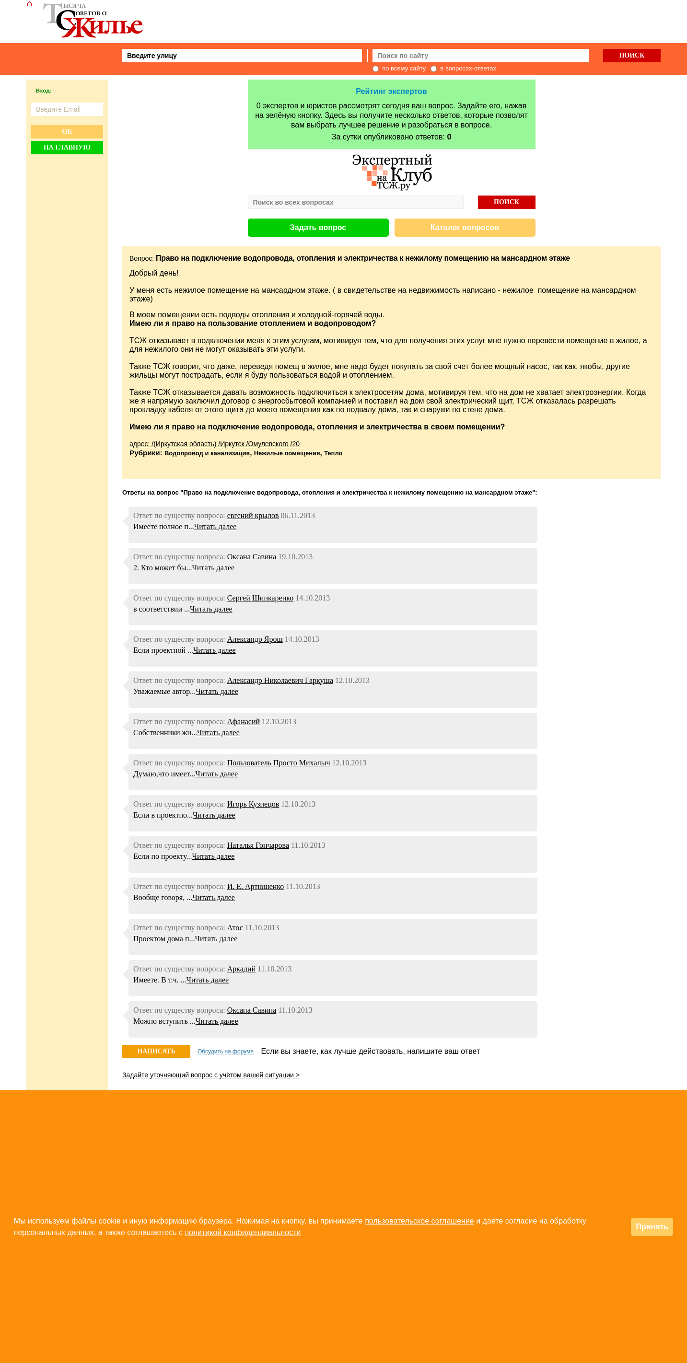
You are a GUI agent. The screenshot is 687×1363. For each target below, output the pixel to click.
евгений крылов (253, 515)
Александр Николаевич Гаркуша (280, 680)
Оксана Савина (252, 557)
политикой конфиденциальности (243, 1232)
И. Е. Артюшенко (255, 886)
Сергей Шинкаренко (260, 598)
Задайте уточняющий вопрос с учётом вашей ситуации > (211, 1075)
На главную (67, 147)
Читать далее (215, 526)
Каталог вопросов (465, 227)
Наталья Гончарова (258, 845)
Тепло (333, 453)
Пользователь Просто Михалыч (278, 763)
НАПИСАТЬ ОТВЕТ (156, 1053)
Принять (652, 1227)
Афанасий (243, 721)
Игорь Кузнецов (253, 804)
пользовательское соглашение (419, 1221)
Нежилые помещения (287, 453)
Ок (67, 131)
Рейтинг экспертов (391, 91)
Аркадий (241, 969)
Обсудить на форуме (226, 1051)
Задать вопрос (318, 227)
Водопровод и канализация (207, 453)
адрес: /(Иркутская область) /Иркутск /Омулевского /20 (214, 444)
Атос (235, 928)
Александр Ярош (255, 639)
